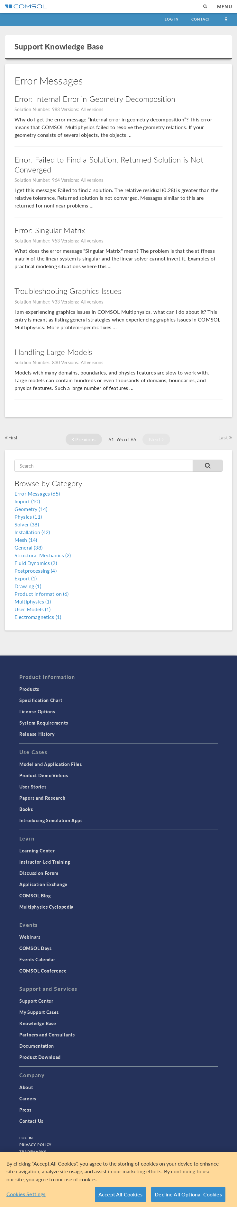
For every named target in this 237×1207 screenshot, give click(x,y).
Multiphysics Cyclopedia (46, 906)
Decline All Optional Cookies (188, 1194)
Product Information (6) (41, 593)
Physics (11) (28, 516)
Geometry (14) (30, 509)
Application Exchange (43, 884)
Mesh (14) (25, 539)
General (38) (28, 547)
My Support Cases (39, 1012)
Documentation (36, 1046)
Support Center (36, 1001)
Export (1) (25, 578)
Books (26, 809)
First (11, 437)
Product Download (40, 1057)
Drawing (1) (27, 586)
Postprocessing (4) (35, 570)
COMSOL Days (35, 948)
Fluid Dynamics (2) (35, 563)
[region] (118, 1179)
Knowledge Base (37, 1023)
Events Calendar (37, 959)
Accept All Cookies (120, 1194)
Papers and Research (42, 798)
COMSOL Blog (35, 895)
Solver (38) (26, 524)
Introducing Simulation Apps (51, 820)
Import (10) (27, 501)
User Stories (32, 786)
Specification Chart (40, 700)
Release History (37, 734)
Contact (200, 19)
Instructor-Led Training (44, 862)
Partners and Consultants (47, 1034)
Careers (27, 1098)
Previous (84, 439)
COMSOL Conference (43, 970)
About (26, 1087)
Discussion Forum (39, 873)
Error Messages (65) (37, 493)
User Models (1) (32, 609)
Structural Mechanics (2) (42, 555)
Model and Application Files (50, 764)
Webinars (30, 937)
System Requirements (43, 722)
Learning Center (37, 850)
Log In (171, 19)
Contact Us (31, 1121)
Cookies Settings (26, 1194)
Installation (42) (32, 532)
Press (25, 1109)
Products (29, 689)
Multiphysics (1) (32, 601)
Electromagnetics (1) (37, 617)
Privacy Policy (35, 1144)
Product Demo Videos (43, 775)
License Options (37, 711)
